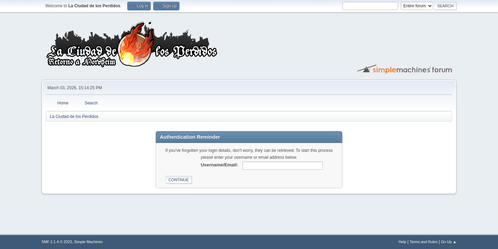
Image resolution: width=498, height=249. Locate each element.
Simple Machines (88, 242)
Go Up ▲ (448, 242)
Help (402, 242)
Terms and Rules (424, 242)
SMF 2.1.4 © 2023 (57, 242)
